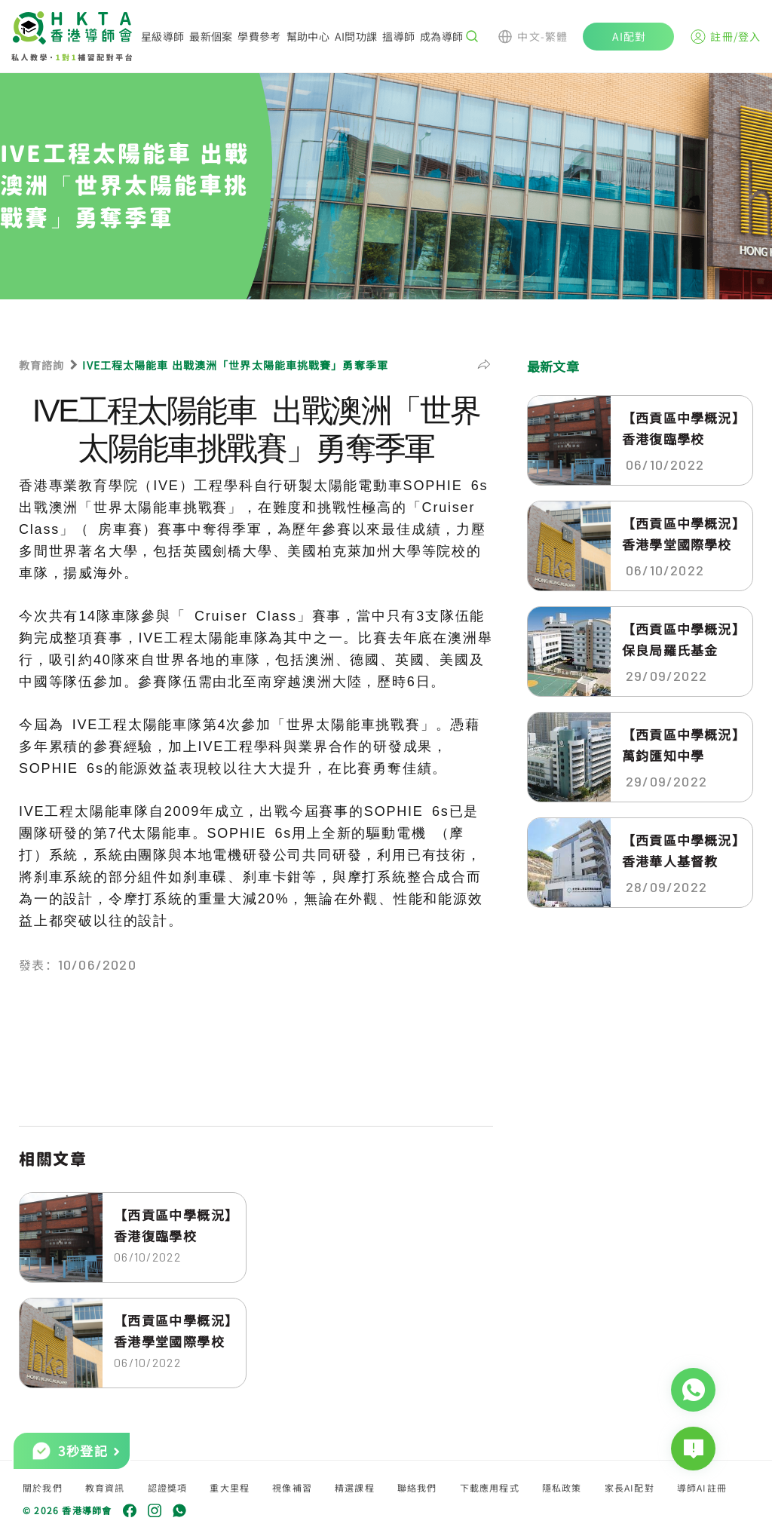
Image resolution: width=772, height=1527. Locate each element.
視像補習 (292, 1487)
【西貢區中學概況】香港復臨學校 (173, 1225)
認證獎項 (168, 1487)
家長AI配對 (629, 1487)
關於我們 (43, 1487)
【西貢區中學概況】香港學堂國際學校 (173, 1331)
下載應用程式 (489, 1487)
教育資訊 (105, 1487)
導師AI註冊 (702, 1487)
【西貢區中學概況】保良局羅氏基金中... (681, 639)
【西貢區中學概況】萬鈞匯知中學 (681, 745)
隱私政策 (562, 1487)
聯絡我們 (417, 1487)
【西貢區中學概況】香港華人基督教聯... (681, 850)
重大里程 (230, 1487)
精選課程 (355, 1487)
